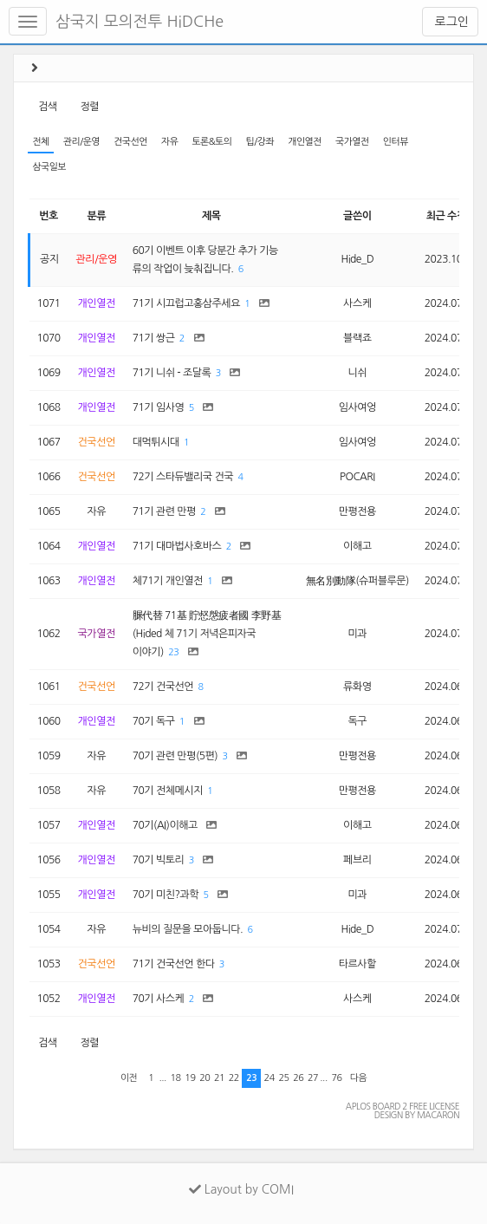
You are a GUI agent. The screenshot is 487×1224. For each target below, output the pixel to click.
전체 (40, 141)
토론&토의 (211, 141)
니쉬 (357, 373)
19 (190, 1078)
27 (313, 1078)
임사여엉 (357, 407)
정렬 (89, 106)
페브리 (357, 860)
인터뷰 (395, 141)
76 (337, 1078)
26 (298, 1078)
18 (176, 1078)
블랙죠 (357, 338)
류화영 (357, 686)
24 (269, 1078)
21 (219, 1078)
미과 (357, 633)
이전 (128, 1078)
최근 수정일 (451, 216)
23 (173, 652)
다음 (358, 1078)
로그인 (450, 22)
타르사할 (357, 964)
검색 (47, 106)
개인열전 (304, 141)
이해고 (357, 546)
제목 (211, 216)
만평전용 (357, 511)
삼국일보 (49, 167)
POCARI (357, 477)
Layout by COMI (241, 1189)
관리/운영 (81, 141)
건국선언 (130, 141)
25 (283, 1078)
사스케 (357, 303)
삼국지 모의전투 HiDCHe (139, 21)
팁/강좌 (260, 141)
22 (234, 1078)
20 (204, 1078)
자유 (169, 141)
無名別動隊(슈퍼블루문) (357, 581)
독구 (357, 721)
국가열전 (352, 141)
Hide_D (357, 259)
